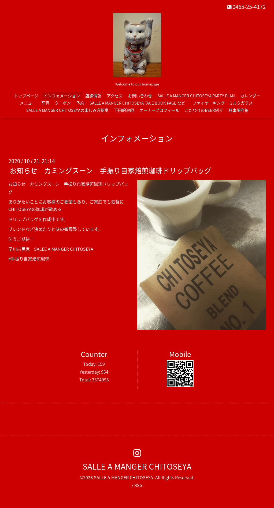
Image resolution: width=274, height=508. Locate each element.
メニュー (28, 103)
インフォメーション (62, 96)
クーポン (63, 103)
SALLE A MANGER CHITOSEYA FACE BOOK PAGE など (137, 103)
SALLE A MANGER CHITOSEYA (137, 466)
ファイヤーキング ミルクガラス (224, 103)
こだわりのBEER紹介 (204, 110)
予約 (80, 103)
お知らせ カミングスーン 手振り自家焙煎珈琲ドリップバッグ (110, 170)
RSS (138, 485)
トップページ (26, 96)
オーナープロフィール (159, 110)
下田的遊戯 (124, 110)
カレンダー (250, 96)
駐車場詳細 (238, 110)
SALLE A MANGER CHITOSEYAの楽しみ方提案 (67, 110)
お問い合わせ (140, 96)
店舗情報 (93, 96)
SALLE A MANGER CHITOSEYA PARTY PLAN (196, 96)
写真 (45, 103)
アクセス (115, 96)
